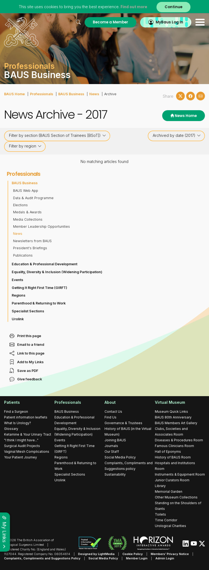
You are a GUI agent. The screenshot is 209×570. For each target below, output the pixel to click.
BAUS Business (71, 94)
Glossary (11, 429)
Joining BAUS (115, 440)
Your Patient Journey (20, 457)
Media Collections (27, 219)
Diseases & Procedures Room (179, 440)
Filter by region (25, 146)
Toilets (160, 514)
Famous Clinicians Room (174, 446)
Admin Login (164, 558)
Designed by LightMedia (96, 554)
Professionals (41, 94)
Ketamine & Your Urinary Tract (27, 434)
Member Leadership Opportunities (41, 226)
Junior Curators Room (172, 480)
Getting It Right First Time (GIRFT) (39, 288)
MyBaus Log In (169, 22)
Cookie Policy (132, 554)
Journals (111, 446)
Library (160, 486)
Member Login (136, 558)
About (110, 402)
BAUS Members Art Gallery (176, 423)
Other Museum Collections (176, 497)
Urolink (18, 319)
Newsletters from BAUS (32, 241)
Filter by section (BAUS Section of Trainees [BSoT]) (57, 135)
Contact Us (113, 411)
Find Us (110, 417)
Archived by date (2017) (177, 135)
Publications (23, 255)
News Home (183, 115)
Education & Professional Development (44, 264)
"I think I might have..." (21, 440)
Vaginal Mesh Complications (26, 451)
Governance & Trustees (123, 423)
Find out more (134, 6)
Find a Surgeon (16, 411)
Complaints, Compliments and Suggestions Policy (42, 558)
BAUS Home (14, 94)
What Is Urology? (17, 423)
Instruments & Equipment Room (180, 474)
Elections (20, 205)
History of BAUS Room (173, 457)
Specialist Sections (28, 311)
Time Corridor (166, 520)
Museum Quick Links (171, 411)
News (94, 94)
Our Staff (111, 451)
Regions (18, 295)
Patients (12, 402)
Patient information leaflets (25, 417)
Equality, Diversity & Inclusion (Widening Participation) (57, 272)
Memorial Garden (168, 491)
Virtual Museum (170, 402)
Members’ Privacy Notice (170, 554)
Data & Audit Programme (33, 198)
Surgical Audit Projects (22, 446)
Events (17, 280)
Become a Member (110, 22)
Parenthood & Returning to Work (39, 303)
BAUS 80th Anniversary (173, 417)
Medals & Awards (27, 212)
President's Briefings (30, 248)
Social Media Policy (120, 457)
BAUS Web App (25, 191)
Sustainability (115, 474)
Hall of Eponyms (168, 451)
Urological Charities (170, 526)
